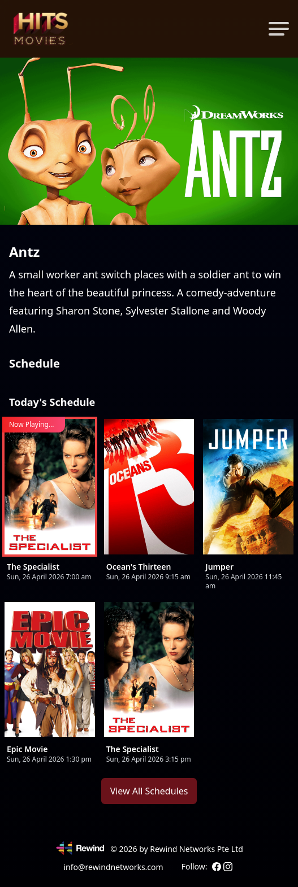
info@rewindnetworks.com (113, 867)
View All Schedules (149, 791)
